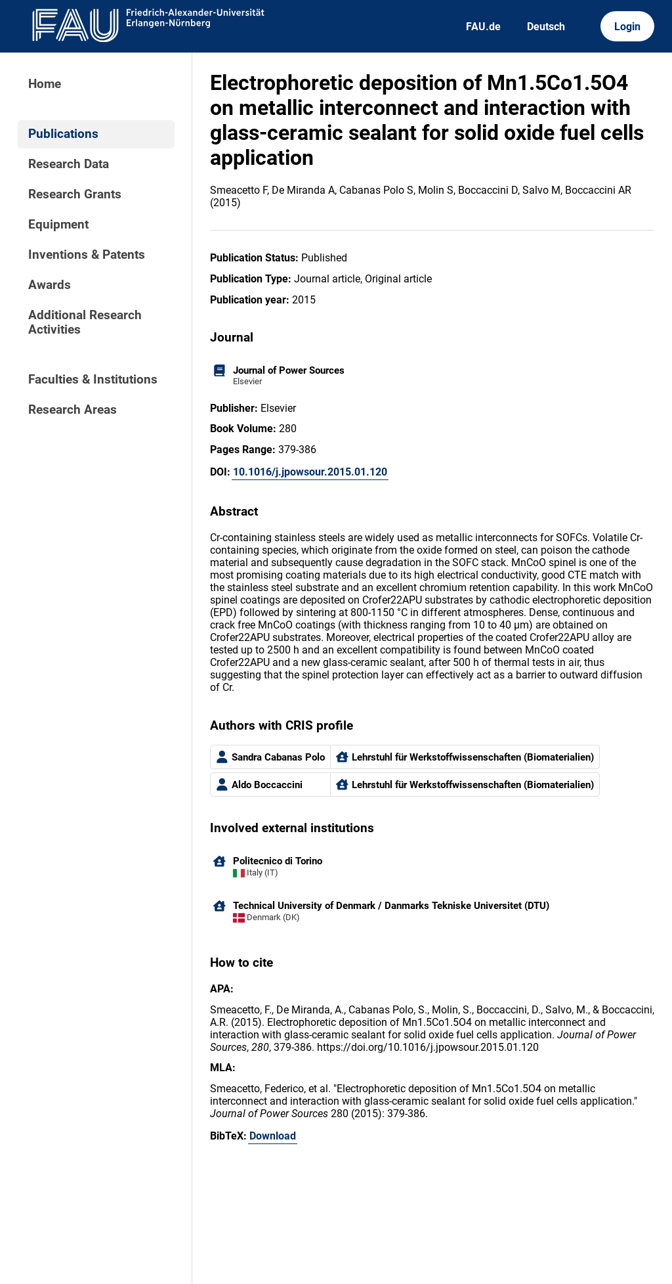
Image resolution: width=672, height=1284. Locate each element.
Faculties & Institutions (93, 379)
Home (44, 84)
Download (272, 1136)
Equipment (58, 224)
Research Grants (74, 194)
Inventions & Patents (86, 255)
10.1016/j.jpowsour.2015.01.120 (310, 472)
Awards (49, 285)
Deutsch (546, 26)
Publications (63, 134)
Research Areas (72, 410)
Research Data (68, 164)
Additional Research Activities (85, 322)
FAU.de (483, 26)
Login (627, 26)
